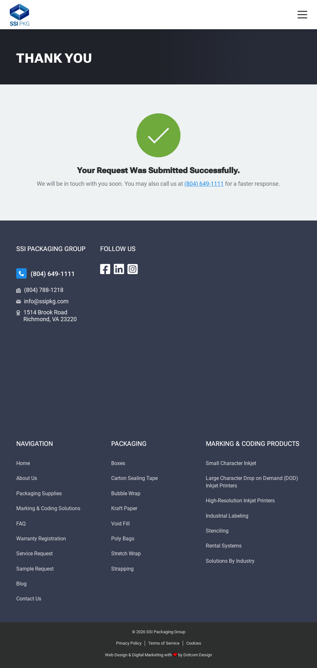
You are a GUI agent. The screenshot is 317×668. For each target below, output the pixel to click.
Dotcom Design (197, 654)
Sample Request (35, 569)
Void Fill (120, 524)
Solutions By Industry (230, 561)
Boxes (118, 463)
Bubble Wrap (125, 493)
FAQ (21, 524)
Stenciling (217, 531)
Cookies (193, 643)
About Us (26, 478)
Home (23, 463)
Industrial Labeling (227, 516)
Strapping (122, 569)
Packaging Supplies (39, 493)
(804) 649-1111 (204, 183)
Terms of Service (163, 643)
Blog (21, 584)
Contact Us (28, 599)
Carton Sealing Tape (134, 478)
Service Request (34, 553)
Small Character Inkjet (231, 463)
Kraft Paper (124, 508)
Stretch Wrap (126, 553)
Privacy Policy (128, 643)
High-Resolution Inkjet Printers (240, 501)
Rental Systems (224, 546)
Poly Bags (122, 539)
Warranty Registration (41, 539)
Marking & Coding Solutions (48, 508)
